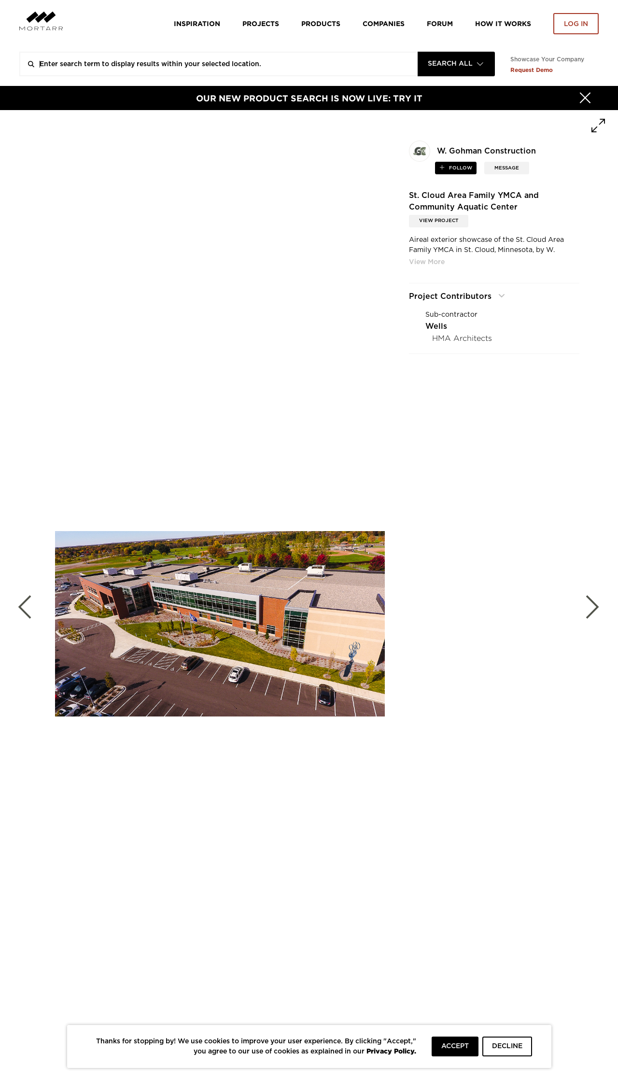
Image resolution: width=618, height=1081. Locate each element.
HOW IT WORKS (503, 23)
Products (320, 23)
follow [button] (460, 168)
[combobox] (456, 64)
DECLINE (507, 1046)
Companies (384, 23)
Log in (576, 24)
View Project (438, 220)
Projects (260, 23)
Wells (436, 326)
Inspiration (197, 23)
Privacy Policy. (391, 1050)
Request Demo (531, 70)
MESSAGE (506, 168)
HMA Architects (462, 338)
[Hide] (585, 98)
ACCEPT (455, 1046)
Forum (440, 23)
